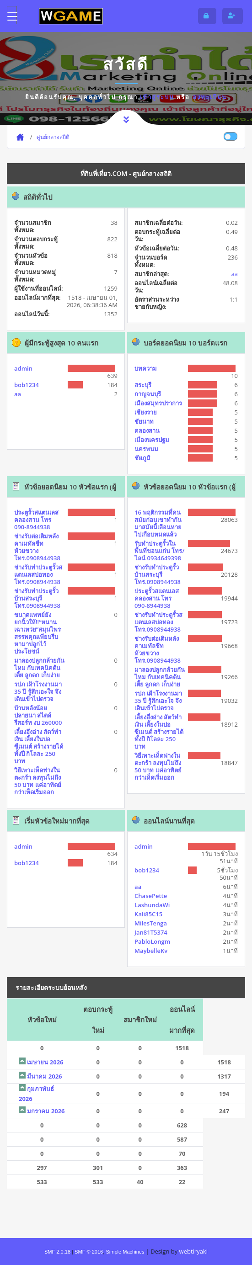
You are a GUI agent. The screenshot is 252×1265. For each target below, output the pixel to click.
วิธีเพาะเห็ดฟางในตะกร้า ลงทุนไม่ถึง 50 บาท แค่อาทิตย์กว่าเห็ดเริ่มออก (37, 781)
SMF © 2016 (89, 1251)
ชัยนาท (144, 421)
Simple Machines (125, 1251)
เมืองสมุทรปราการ (158, 403)
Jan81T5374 (150, 932)
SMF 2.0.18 (57, 1251)
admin (23, 368)
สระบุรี (142, 385)
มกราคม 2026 (45, 1111)
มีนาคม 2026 (44, 1076)
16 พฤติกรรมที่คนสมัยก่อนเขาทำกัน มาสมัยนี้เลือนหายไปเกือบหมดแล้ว (158, 523)
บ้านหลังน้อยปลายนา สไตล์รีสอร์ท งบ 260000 (38, 715)
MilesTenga (150, 923)
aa (234, 274)
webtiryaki (193, 1251)
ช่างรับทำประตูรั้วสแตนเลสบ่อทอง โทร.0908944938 (38, 574)
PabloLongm (152, 941)
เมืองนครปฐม (151, 440)
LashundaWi (152, 905)
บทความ (145, 368)
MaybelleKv (150, 950)
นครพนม (146, 449)
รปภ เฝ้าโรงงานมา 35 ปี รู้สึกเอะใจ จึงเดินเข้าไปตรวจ (38, 691)
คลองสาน (147, 430)
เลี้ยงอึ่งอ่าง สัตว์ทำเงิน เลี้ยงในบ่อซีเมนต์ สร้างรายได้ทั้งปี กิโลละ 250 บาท (38, 746)
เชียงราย (145, 412)
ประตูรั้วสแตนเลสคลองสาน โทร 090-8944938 (36, 519)
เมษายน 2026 (45, 1062)
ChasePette (150, 896)
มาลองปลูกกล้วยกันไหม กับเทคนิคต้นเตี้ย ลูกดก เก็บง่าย (39, 667)
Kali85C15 (148, 914)
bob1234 (26, 385)
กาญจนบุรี (147, 394)
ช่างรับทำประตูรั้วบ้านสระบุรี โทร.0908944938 (37, 598)
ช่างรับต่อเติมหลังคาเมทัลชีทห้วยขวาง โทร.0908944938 (37, 547)
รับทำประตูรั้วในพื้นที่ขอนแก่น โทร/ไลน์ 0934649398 (159, 550)
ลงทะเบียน (210, 97)
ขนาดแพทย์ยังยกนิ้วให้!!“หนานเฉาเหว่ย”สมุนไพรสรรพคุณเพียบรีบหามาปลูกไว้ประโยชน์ (37, 633)
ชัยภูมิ (142, 458)
